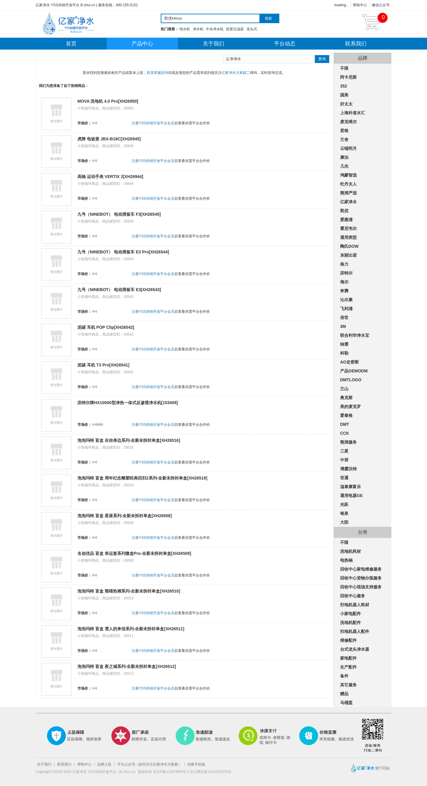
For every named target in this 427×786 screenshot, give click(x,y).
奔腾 (344, 290)
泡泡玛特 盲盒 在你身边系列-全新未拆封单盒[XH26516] (128, 440)
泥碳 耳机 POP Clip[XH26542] (105, 327)
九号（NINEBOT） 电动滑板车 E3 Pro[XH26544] (123, 252)
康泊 (344, 157)
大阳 (344, 522)
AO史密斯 (349, 362)
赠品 (344, 693)
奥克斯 (346, 397)
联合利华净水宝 (354, 335)
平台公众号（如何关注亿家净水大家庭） (149, 764)
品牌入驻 (104, 764)
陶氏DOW (349, 246)
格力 (344, 264)
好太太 (346, 103)
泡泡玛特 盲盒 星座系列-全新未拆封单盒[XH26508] (124, 515)
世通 (344, 477)
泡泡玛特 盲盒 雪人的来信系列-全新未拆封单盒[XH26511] (130, 628)
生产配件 (348, 667)
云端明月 (348, 148)
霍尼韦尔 (348, 228)
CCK (344, 433)
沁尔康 (346, 299)
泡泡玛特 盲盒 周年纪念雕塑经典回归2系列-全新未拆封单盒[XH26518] (142, 478)
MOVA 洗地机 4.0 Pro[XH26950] (107, 101)
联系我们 (356, 44)
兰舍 (344, 139)
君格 (344, 130)
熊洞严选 (348, 192)
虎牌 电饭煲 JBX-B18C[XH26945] (109, 138)
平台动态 (284, 44)
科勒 (344, 353)
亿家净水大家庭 (234, 73)
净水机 (198, 29)
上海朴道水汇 (352, 112)
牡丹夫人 (348, 184)
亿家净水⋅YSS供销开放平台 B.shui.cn (65, 5)
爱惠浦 (346, 219)
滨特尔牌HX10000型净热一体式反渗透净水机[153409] (127, 402)
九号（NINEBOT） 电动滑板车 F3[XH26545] (119, 214)
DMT (344, 424)
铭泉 (344, 513)
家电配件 (348, 658)
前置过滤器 (235, 29)
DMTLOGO (350, 379)
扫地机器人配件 (354, 631)
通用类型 (348, 237)
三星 (344, 451)
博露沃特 (348, 468)
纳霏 (344, 344)
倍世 (344, 317)
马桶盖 (346, 702)
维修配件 (348, 640)
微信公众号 (381, 5)
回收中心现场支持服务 (361, 587)
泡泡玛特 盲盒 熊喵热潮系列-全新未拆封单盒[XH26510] (128, 591)
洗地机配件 (350, 622)
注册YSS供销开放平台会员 (153, 123)
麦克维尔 (348, 121)
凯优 (344, 210)
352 (343, 86)
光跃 (344, 504)
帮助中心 (360, 5)
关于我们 (213, 44)
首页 (71, 44)
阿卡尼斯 (348, 77)
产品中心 (142, 44)
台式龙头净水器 (354, 649)
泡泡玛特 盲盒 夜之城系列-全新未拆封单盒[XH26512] (126, 666)
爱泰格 (346, 415)
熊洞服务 (348, 442)
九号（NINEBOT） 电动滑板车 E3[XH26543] (119, 289)
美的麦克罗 (350, 406)
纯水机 (184, 29)
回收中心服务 (352, 595)
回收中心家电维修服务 (361, 569)
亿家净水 (348, 201)
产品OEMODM (354, 371)
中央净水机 (215, 29)
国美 (344, 95)
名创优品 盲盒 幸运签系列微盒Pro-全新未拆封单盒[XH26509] (134, 553)
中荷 (344, 460)
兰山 (344, 388)
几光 (344, 166)
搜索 (268, 18)
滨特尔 (346, 273)
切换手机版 (196, 764)
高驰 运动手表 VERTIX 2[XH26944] (110, 176)
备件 (344, 676)
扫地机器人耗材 (354, 604)
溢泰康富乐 (350, 486)
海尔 (344, 282)
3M (343, 326)
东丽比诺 (348, 255)
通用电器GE (351, 495)
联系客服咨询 (157, 73)
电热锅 (346, 560)
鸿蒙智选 (348, 175)
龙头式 (251, 29)
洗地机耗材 (350, 551)
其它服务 (348, 684)
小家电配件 (350, 613)
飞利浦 (346, 308)
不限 (344, 68)
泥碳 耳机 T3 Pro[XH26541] (103, 365)
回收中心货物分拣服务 (361, 578)
